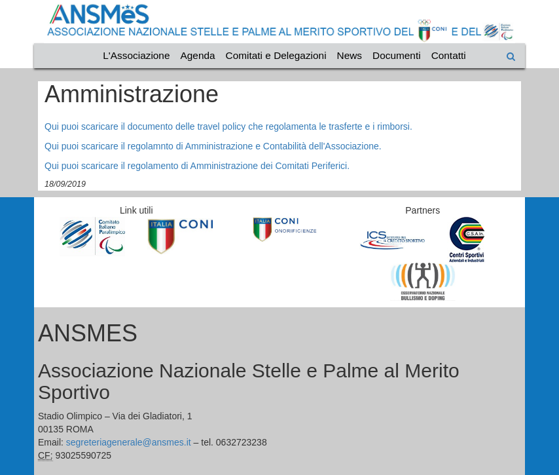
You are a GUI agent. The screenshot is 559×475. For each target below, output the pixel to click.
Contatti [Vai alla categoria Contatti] (448, 55)
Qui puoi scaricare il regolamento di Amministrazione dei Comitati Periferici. (197, 166)
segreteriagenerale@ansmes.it (128, 442)
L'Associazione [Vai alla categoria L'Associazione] (136, 55)
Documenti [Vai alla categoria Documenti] (396, 55)
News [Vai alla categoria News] (349, 55)
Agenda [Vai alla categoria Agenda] (198, 55)
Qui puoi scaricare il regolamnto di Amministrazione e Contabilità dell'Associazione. (213, 146)
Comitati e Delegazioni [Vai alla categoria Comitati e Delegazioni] (276, 55)
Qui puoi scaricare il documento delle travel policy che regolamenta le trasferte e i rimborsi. (228, 126)
